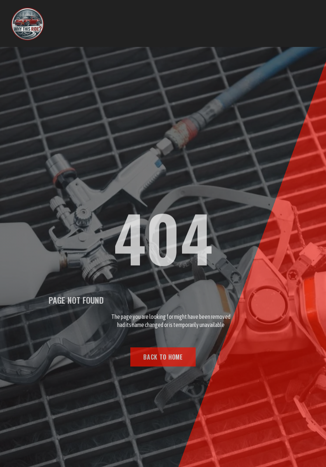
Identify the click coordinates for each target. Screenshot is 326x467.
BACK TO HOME (162, 359)
